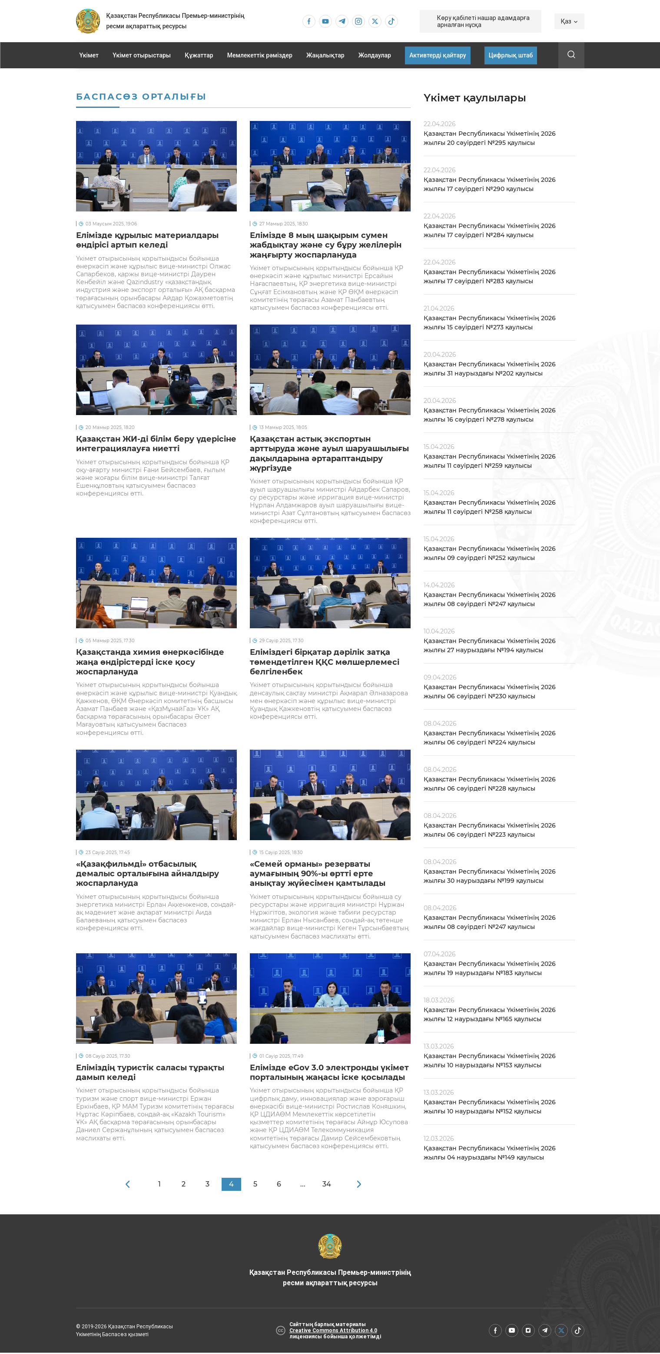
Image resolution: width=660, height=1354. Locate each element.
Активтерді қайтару (437, 55)
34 (326, 1185)
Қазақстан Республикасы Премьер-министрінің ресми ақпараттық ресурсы (330, 1261)
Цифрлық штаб (511, 55)
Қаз (569, 21)
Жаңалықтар (325, 55)
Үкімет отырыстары (142, 55)
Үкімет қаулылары (475, 97)
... (302, 1185)
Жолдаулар (374, 55)
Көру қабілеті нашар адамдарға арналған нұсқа (483, 21)
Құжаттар (199, 55)
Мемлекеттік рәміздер (259, 55)
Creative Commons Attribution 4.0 (333, 1332)
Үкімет (89, 55)
